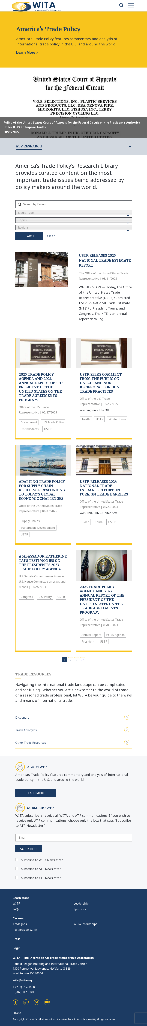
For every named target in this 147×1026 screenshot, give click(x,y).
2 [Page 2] (70, 659)
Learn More (35, 793)
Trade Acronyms (72, 729)
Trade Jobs (20, 924)
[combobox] (73, 212)
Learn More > (27, 52)
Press (16, 939)
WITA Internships (85, 924)
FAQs (16, 909)
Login (16, 948)
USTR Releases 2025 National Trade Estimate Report (105, 260)
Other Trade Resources (72, 742)
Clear (51, 236)
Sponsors (80, 909)
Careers (18, 918)
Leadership (81, 903)
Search (29, 236)
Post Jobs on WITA (25, 930)
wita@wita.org (22, 980)
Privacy (17, 1012)
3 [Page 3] (76, 659)
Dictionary (72, 717)
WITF (16, 903)
